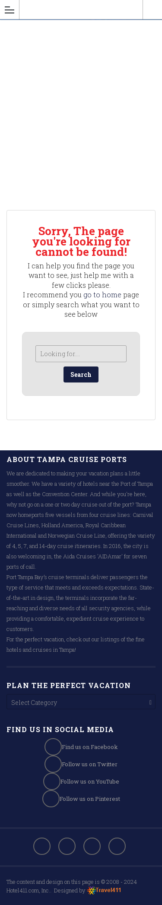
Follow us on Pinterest (81, 798)
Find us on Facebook (81, 746)
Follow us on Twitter (81, 764)
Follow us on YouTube (81, 781)
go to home (102, 294)
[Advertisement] (81, 110)
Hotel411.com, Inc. (28, 890)
